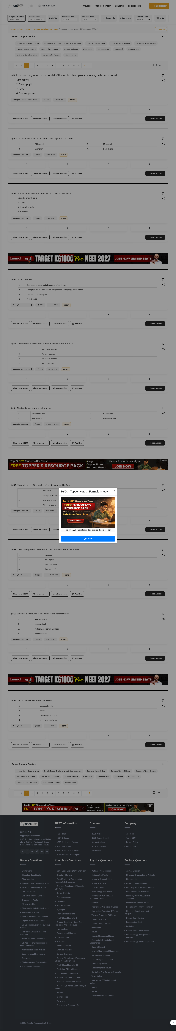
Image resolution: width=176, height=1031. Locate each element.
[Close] (114, 491)
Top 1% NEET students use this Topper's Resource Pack (88, 530)
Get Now (88, 538)
